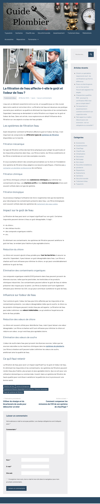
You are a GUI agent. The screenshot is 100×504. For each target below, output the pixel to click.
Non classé (80, 162)
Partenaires (33, 39)
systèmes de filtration (50, 135)
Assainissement (59, 33)
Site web (9, 474)
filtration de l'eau (10, 386)
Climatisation (80, 154)
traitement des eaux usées (47, 204)
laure (33, 98)
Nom (8, 460)
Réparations (21, 39)
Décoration (80, 156)
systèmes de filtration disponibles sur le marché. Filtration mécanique (28, 390)
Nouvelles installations (84, 165)
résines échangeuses (25, 386)
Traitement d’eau (73, 33)
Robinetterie (87, 33)
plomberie (79, 167)
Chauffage (79, 148)
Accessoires (9, 39)
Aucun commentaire (44, 98)
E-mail (9, 467)
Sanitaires (19, 33)
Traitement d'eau (10, 98)
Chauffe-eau (30, 33)
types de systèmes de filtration (14, 393)
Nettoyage (79, 159)
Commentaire (11, 430)
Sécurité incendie (44, 33)
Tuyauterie (8, 33)
